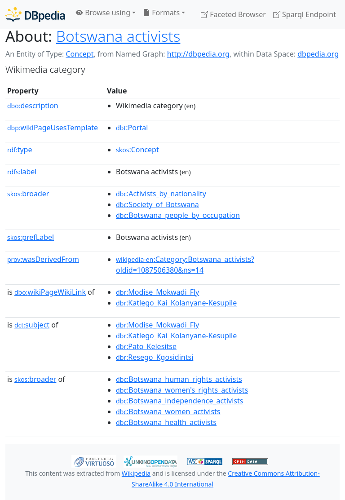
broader (28, 194)
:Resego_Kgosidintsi (154, 357)
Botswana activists (118, 36)
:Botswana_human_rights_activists (179, 379)
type (19, 150)
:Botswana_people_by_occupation (178, 215)
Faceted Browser (233, 14)
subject (31, 325)
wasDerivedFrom (43, 259)
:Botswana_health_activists (166, 422)
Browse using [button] (103, 13)
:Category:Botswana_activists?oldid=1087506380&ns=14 (185, 264)
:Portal (132, 128)
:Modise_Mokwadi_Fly (157, 292)
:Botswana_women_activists (168, 411)
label (22, 172)
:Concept (137, 150)
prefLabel (30, 237)
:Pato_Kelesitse (146, 346)
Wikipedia (136, 473)
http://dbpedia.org (198, 54)
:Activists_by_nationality (161, 194)
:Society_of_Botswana (157, 204)
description (32, 106)
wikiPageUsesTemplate (52, 128)
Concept (79, 54)
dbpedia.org (318, 54)
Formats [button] (161, 13)
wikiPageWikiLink (50, 292)
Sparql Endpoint (304, 14)
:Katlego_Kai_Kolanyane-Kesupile (176, 303)
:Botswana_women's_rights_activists (182, 390)
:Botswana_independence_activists (179, 401)
